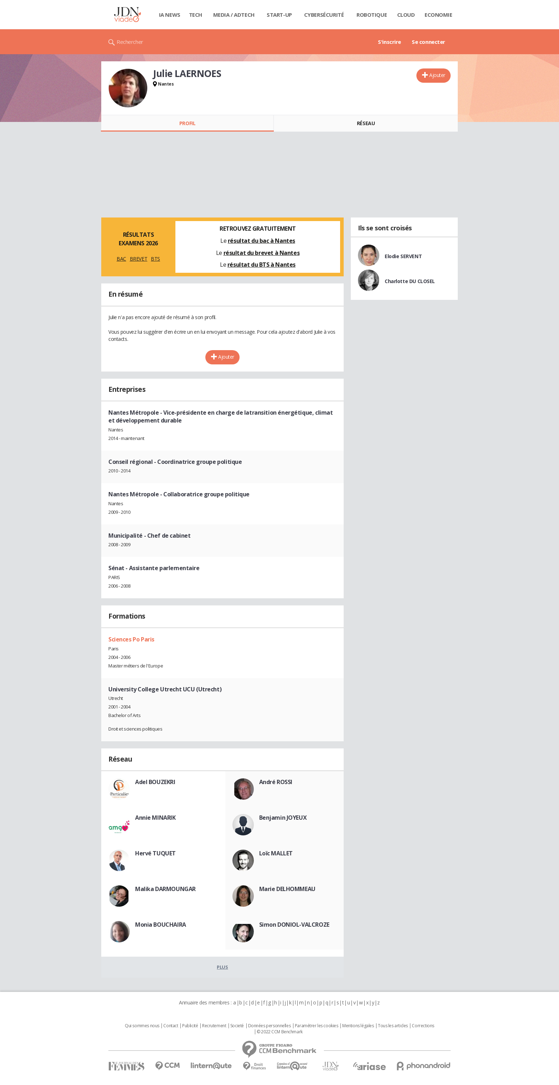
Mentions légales (358, 1025)
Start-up (279, 14)
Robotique (372, 14)
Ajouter (437, 75)
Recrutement (214, 1025)
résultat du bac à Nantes (261, 241)
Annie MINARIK (155, 818)
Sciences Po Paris (131, 639)
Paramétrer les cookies (316, 1025)
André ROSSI (275, 782)
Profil (187, 123)
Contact (170, 1025)
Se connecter (428, 41)
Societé (237, 1025)
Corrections (423, 1025)
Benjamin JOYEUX (283, 818)
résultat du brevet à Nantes (262, 253)
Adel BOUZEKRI (155, 782)
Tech (195, 14)
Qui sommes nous (142, 1025)
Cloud (406, 14)
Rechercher (130, 41)
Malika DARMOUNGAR (165, 889)
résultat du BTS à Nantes (261, 264)
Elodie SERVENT (403, 256)
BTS (155, 258)
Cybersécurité (324, 14)
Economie (438, 14)
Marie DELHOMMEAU (287, 889)
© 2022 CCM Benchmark (280, 1031)
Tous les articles (393, 1025)
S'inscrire (389, 41)
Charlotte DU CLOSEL (410, 281)
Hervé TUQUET (155, 853)
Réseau (366, 123)
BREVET (138, 258)
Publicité (190, 1025)
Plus (222, 967)
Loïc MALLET (276, 853)
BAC (121, 258)
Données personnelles (269, 1025)
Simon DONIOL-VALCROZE (294, 924)
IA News (169, 14)
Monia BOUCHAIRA (160, 924)
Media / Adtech (234, 14)
